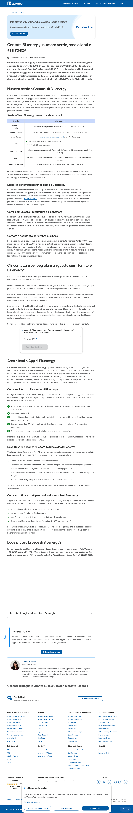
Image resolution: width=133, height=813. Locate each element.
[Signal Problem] (51, 652)
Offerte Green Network (15, 735)
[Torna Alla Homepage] (8, 12)
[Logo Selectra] (15, 3)
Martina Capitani (30, 662)
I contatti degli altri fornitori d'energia (32, 613)
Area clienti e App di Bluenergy (110, 65)
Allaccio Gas (72, 729)
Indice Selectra (73, 756)
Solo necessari (66, 808)
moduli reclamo (30, 199)
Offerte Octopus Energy (15, 729)
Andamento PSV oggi (45, 756)
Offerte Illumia (11, 738)
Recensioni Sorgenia (105, 741)
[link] (15, 782)
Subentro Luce (73, 735)
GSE (8, 753)
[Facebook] (98, 782)
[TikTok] (125, 782)
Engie (39, 732)
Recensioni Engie (104, 738)
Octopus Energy (43, 722)
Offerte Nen (11, 741)
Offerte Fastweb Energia (15, 732)
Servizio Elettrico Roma (45, 719)
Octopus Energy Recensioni (108, 732)
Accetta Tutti (95, 808)
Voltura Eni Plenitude (75, 719)
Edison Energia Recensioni (107, 719)
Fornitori (87, 3)
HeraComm (41, 738)
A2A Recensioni (104, 722)
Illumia (40, 741)
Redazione (102, 750)
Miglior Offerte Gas (13, 722)
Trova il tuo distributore (34, 347)
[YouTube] (120, 782)
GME (8, 750)
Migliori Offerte (112, 40)
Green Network (43, 735)
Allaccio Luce (72, 725)
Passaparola (72, 759)
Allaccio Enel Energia (75, 732)
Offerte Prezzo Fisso (14, 725)
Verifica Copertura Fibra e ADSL (78, 765)
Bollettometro (72, 753)
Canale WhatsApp (74, 768)
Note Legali (20, 800)
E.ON (39, 729)
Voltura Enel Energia (74, 716)
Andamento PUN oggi (45, 753)
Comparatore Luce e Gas (76, 750)
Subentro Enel (73, 741)
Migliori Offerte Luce (14, 719)
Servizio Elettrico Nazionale (47, 716)
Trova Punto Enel (43, 750)
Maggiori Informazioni (32, 802)
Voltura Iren (72, 722)
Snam (9, 759)
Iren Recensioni (104, 729)
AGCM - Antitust (12, 756)
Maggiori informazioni (38, 808)
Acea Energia (42, 725)
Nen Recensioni (104, 735)
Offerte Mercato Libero (71, 3)
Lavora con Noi (104, 753)
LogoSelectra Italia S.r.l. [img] (9, 809)
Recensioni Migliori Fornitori (108, 716)
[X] (104, 782)
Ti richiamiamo (19, 34)
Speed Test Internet (74, 762)
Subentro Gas (72, 738)
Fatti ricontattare (90, 699)
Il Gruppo (10, 800)
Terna (9, 762)
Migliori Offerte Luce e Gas (16, 716)
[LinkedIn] (109, 782)
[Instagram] (115, 782)
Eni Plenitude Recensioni (107, 725)
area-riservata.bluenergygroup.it (52, 137)
